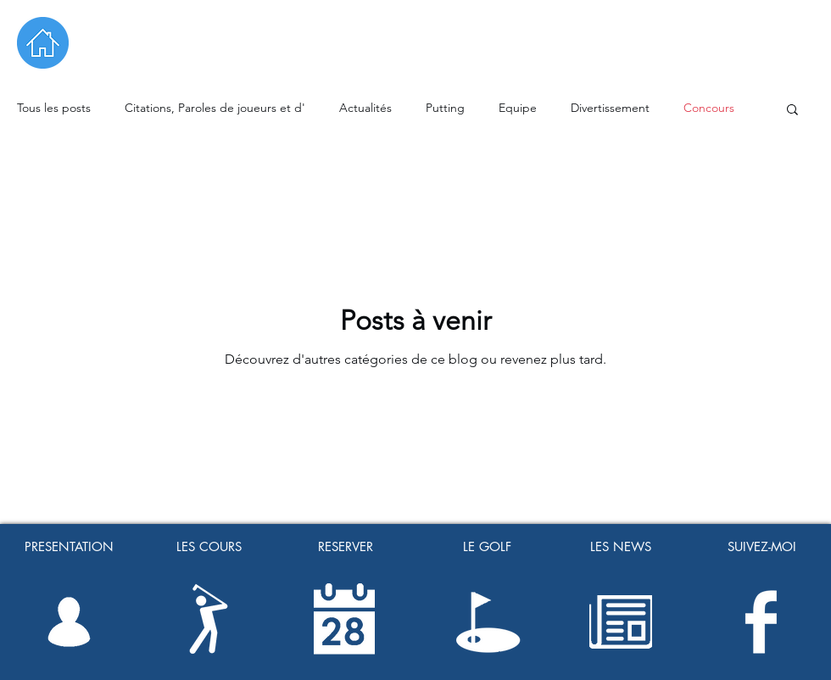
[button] (792, 111)
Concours (708, 107)
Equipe (518, 107)
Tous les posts (54, 107)
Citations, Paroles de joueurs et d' (215, 107)
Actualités (365, 107)
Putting (445, 107)
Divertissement (610, 107)
